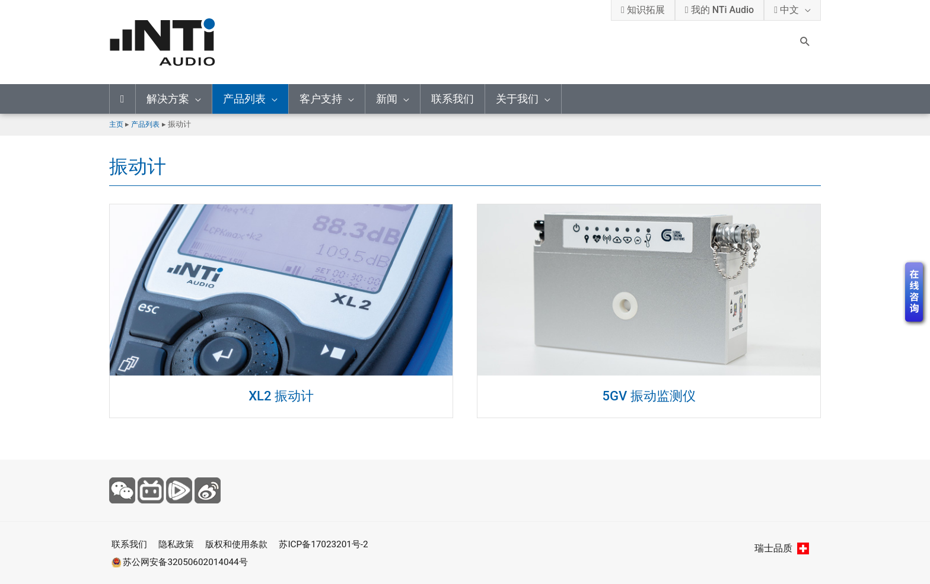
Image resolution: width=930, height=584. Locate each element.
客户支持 (321, 98)
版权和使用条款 (242, 544)
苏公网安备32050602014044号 (181, 561)
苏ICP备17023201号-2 (334, 544)
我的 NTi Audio (719, 9)
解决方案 (167, 98)
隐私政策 (178, 544)
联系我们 (452, 98)
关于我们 (517, 98)
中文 (786, 9)
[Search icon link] (805, 43)
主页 (117, 124)
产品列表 (244, 98)
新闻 (386, 98)
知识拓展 (643, 9)
